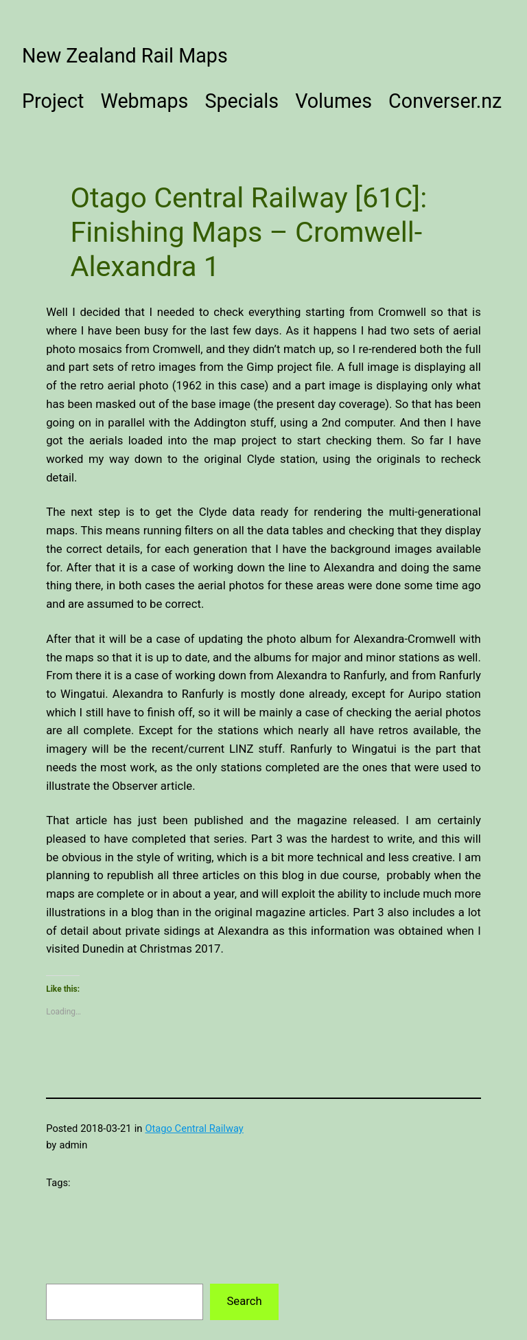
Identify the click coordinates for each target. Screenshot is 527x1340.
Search (243, 1301)
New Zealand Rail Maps (125, 55)
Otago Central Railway (194, 1128)
